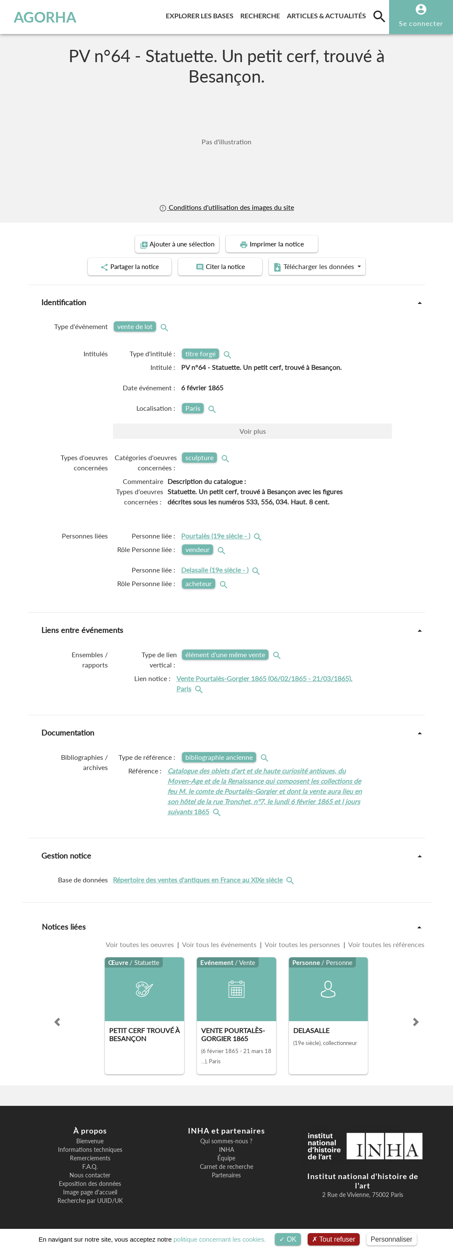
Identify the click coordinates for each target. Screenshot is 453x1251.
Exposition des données (90, 1183)
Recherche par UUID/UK (90, 1200)
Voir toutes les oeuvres (141, 944)
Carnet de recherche (226, 1166)
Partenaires (226, 1174)
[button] (57, 1021)
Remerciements (90, 1157)
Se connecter (421, 23)
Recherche (261, 14)
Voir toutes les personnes (302, 944)
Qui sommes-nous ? (226, 1140)
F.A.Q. (90, 1166)
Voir (252, 431)
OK (288, 1239)
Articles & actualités (328, 14)
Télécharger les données (322, 266)
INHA (226, 1149)
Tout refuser (333, 1239)
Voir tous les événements (219, 944)
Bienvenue (90, 1140)
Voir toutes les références (385, 944)
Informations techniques (90, 1149)
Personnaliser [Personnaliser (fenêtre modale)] (392, 1239)
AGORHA (45, 17)
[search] (379, 16)
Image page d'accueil (90, 1191)
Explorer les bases (201, 14)
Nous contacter (89, 1174)
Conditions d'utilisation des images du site (226, 207)
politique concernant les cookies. (219, 1239)
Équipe (226, 1157)
